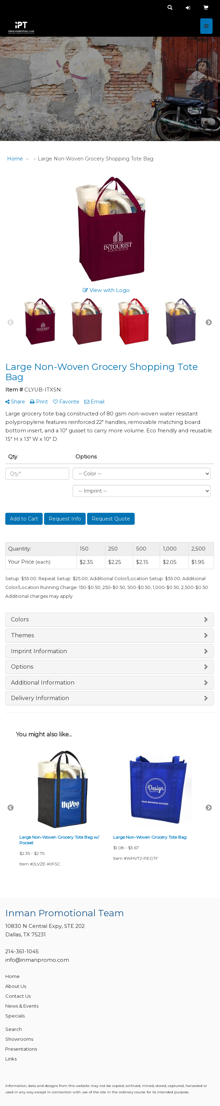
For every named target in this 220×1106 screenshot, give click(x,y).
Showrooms (19, 1039)
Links (11, 1059)
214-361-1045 (22, 951)
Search (13, 1029)
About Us (15, 986)
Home (12, 976)
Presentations (21, 1049)
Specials (15, 1016)
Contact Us (18, 996)
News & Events (21, 1006)
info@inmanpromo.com (37, 960)
